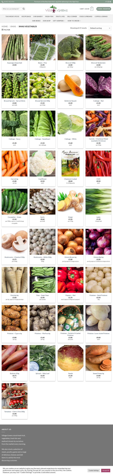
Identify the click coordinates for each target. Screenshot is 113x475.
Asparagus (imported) (14, 63)
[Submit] (23, 9)
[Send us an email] (110, 2)
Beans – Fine (42, 63)
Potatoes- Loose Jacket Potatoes (98, 333)
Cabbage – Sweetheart (42, 139)
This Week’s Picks (12, 16)
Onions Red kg (98, 257)
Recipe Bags (26, 16)
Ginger (70, 217)
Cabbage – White (70, 139)
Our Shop (46, 21)
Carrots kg (14, 179)
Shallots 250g (14, 373)
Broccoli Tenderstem (98, 63)
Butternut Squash (70, 101)
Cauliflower (43, 179)
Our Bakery (38, 16)
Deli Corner (72, 16)
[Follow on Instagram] (108, 2)
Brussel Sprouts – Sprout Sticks (14, 101)
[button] (86, 9)
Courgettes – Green (14, 217)
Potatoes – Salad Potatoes (98, 295)
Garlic (42, 217)
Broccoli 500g (70, 63)
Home (5, 26)
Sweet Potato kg (98, 373)
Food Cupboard (86, 16)
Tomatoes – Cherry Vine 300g (14, 411)
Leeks (98, 217)
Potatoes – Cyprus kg (14, 333)
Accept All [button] (106, 470)
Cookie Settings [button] (94, 470)
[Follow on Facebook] (106, 2)
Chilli (98, 179)
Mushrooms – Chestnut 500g (14, 257)
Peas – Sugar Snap (42, 295)
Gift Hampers (59, 21)
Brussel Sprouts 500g (42, 101)
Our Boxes (36, 21)
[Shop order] (100, 28)
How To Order (74, 21)
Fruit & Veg (60, 16)
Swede (70, 373)
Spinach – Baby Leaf (42, 373)
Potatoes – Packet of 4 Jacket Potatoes (70, 334)
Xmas (13, 26)
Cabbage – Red (98, 101)
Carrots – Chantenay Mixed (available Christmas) (98, 140)
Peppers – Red (70, 295)
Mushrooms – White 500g (42, 257)
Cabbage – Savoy (14, 139)
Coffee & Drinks (101, 16)
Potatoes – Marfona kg (42, 333)
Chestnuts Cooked (70, 179)
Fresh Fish (49, 16)
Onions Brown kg (70, 257)
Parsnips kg (14, 295)
